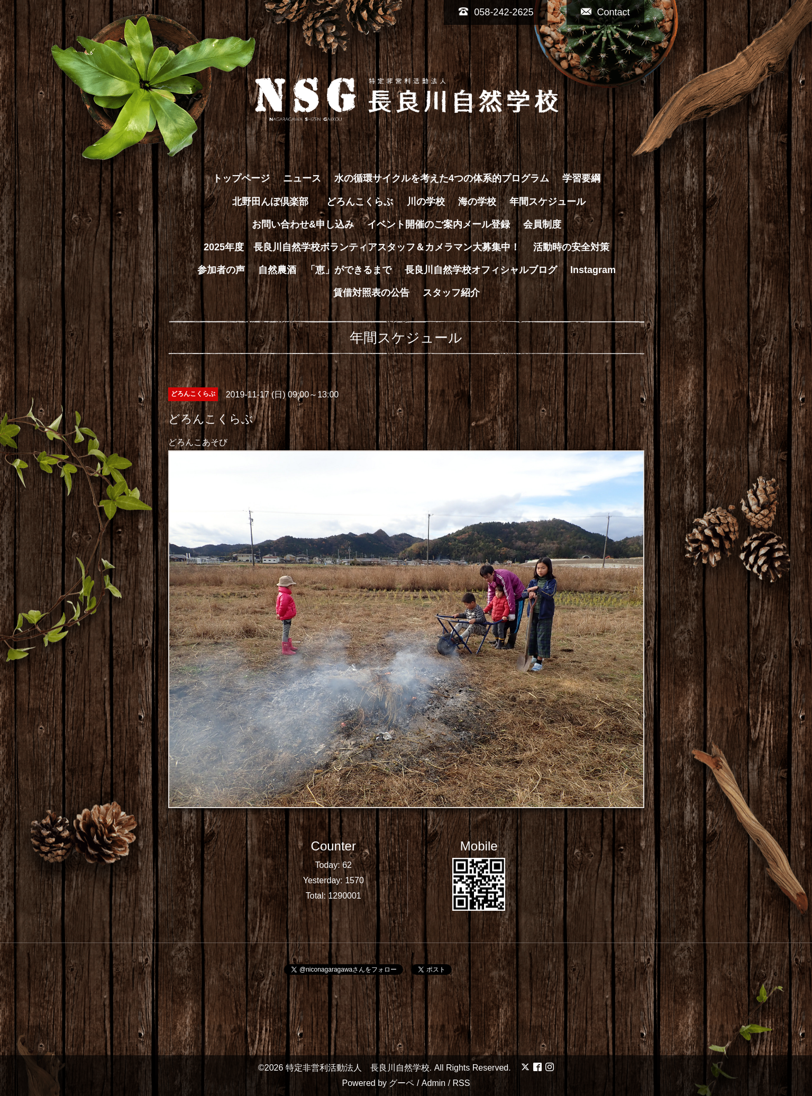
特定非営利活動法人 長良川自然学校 (358, 1067)
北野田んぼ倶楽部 (275, 201)
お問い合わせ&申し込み (303, 224)
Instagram (593, 270)
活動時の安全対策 (571, 247)
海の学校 (477, 201)
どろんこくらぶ (359, 201)
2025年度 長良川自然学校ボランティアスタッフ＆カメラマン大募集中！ (362, 247)
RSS (461, 1083)
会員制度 (542, 224)
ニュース (302, 178)
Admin (433, 1083)
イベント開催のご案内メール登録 (438, 224)
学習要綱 (581, 178)
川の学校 (426, 201)
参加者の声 (221, 270)
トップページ (241, 178)
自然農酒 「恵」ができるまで (324, 270)
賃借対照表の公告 (371, 292)
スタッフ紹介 (451, 292)
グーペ (401, 1083)
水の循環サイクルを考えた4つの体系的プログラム (441, 178)
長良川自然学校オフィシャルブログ (481, 270)
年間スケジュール (547, 201)
